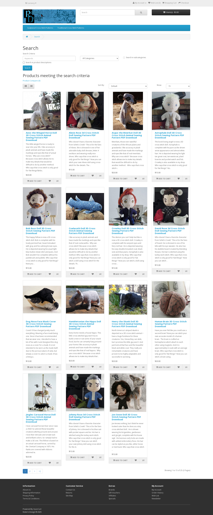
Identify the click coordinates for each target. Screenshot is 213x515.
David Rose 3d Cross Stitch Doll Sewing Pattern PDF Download (170, 231)
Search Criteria (29, 53)
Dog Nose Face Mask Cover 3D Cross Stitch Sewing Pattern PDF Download (41, 324)
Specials (112, 498)
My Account (156, 490)
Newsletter (156, 498)
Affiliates (112, 495)
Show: (159, 85)
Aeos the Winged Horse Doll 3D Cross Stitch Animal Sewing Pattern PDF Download (41, 136)
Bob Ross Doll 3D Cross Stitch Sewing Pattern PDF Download (40, 231)
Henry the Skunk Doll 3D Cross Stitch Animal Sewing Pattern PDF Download (127, 324)
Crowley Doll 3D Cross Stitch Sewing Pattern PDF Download (128, 231)
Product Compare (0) (31, 80)
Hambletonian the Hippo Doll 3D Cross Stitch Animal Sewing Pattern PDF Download (85, 325)
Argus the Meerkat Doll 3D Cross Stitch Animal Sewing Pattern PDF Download (127, 135)
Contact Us (70, 490)
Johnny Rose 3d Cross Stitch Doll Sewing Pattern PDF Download (84, 417)
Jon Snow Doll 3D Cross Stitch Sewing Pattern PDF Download (126, 417)
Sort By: (101, 85)
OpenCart (37, 509)
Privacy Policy (28, 495)
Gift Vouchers (114, 492)
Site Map (69, 495)
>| (40, 471)
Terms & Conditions (31, 498)
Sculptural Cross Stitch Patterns (40, 28)
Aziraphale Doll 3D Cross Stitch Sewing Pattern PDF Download (169, 135)
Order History (157, 492)
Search (37, 36)
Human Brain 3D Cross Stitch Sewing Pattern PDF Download (171, 324)
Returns (69, 492)
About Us (27, 490)
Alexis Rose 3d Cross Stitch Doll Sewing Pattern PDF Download (84, 135)
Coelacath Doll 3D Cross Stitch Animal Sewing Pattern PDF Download (82, 231)
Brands (112, 490)
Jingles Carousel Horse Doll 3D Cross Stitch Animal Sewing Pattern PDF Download (41, 418)
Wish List (155, 495)
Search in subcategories (134, 57)
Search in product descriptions (37, 62)
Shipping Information (31, 492)
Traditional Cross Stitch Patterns (70, 28)
